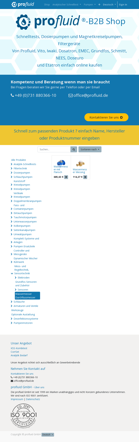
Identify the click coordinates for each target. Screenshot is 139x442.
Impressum (17, 399)
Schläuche (19, 301)
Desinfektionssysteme (26, 318)
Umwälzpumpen (23, 234)
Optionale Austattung (23, 314)
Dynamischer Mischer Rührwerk (26, 260)
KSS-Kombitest (19, 348)
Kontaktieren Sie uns (106, 117)
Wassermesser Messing (80, 171)
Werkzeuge (17, 310)
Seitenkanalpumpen (24, 230)
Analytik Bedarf (19, 355)
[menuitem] (47, 4)
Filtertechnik (20, 168)
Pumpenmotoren (23, 322)
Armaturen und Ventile (26, 306)
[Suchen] (73, 149)
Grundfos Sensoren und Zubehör (26, 283)
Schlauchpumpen (23, 176)
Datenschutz (33, 399)
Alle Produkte (18, 159)
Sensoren (23, 289)
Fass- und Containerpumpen (23, 207)
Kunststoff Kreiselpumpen (22, 182)
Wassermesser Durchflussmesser (25, 295)
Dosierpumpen (22, 172)
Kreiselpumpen (22, 189)
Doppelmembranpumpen (27, 201)
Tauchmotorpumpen (25, 217)
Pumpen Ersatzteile (24, 246)
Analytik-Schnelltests (25, 164)
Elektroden (24, 277)
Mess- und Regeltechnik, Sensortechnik (22, 270)
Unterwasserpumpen (25, 221)
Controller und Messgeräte (21, 252)
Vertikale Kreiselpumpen (22, 195)
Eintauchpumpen (23, 213)
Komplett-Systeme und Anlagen (26, 240)
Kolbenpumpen (22, 225)
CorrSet (15, 351)
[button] (99, 4)
